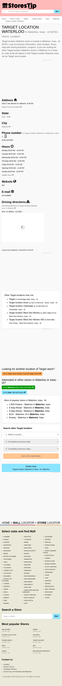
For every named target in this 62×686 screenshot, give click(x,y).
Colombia (6, 565)
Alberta (5, 542)
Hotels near (31, 467)
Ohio (25, 603)
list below (19, 53)
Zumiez (37, 630)
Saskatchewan (49, 564)
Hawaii (5, 589)
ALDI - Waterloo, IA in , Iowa (26, 414)
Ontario (47, 539)
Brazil (5, 553)
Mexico (25, 553)
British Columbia (9, 556)
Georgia (6, 586)
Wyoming (47, 595)
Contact (6, 664)
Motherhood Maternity (41, 652)
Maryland (27, 548)
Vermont (47, 580)
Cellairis (37, 635)
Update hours (8, 175)
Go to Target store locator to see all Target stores (22, 374)
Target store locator (17, 56)
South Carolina (49, 566)
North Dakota (28, 597)
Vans (6, 646)
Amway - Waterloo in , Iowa (26, 417)
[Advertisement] (31, 78)
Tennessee (48, 572)
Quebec (46, 558)
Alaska (5, 539)
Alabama (6, 536)
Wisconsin (47, 592)
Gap (37, 646)
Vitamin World (7, 641)
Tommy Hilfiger (38, 641)
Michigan (26, 556)
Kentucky (26, 536)
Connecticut (7, 570)
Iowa (4, 600)
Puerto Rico (48, 555)
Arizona (5, 548)
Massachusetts (29, 550)
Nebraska (26, 570)
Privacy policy (8, 667)
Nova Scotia (27, 600)
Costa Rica (6, 573)
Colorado (6, 567)
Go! (57, 11)
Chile (4, 562)
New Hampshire (28, 579)
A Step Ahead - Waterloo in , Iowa (29, 408)
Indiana (5, 597)
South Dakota (49, 569)
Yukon (46, 597)
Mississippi (27, 562)
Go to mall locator (14, 392)
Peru (45, 548)
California (6, 559)
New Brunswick (29, 576)
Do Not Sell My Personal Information (16, 671)
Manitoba (26, 545)
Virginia (47, 583)
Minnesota (27, 559)
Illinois (5, 595)
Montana (26, 567)
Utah (45, 578)
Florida (5, 583)
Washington (48, 586)
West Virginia (49, 589)
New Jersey (27, 581)
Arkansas (6, 550)
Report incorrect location (12, 107)
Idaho (5, 592)
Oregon (47, 542)
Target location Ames (33, 302)
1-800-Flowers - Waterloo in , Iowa (29, 404)
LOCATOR (23, 522)
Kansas (5, 603)
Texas (46, 575)
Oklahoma (47, 536)
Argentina (6, 545)
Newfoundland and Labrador (30, 591)
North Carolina (29, 595)
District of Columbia (7, 579)
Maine (25, 542)
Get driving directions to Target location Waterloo (19, 207)
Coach (6, 652)
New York (26, 587)
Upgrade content (9, 669)
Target (23, 299)
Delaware (6, 576)
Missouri (26, 565)
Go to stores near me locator (18, 387)
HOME (6, 522)
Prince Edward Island (49, 551)
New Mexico (27, 584)
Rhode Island (49, 561)
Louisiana (26, 539)
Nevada (26, 573)
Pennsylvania (49, 545)
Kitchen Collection (9, 635)
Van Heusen (6, 630)
